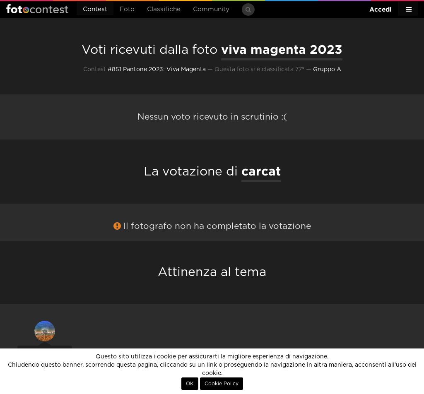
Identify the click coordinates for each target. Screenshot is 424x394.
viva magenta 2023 (281, 49)
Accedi (380, 9)
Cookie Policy (221, 383)
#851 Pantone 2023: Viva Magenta (157, 69)
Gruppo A (327, 69)
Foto (127, 9)
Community (211, 9)
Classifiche (164, 9)
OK (190, 383)
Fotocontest (37, 8)
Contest (95, 9)
